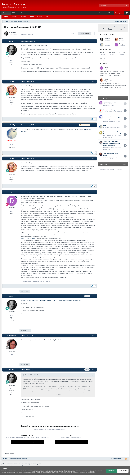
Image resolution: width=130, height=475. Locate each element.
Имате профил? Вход (106, 13)
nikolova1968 (107, 104)
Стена (15, 12)
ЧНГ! (104, 126)
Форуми (6, 16)
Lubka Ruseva (11, 335)
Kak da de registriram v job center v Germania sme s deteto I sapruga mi (112, 118)
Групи (46, 16)
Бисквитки (40, 465)
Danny (12, 192)
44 (11, 60)
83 (11, 211)
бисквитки (92, 470)
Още (23, 12)
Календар (14, 16)
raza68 (12, 81)
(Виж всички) (122, 164)
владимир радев (108, 135)
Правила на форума (69, 470)
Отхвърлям (123, 470)
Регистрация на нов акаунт (27, 442)
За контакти (32, 465)
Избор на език (5, 465)
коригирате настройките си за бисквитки (47, 472)
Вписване (71, 442)
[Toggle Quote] (23, 375)
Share (74, 33)
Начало (6, 12)
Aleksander (106, 111)
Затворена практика (109, 102)
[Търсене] (108, 5)
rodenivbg (12, 125)
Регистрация (119, 12)
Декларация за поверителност (20, 465)
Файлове (23, 16)
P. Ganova (105, 157)
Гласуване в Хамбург (109, 110)
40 (11, 101)
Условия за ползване (38, 470)
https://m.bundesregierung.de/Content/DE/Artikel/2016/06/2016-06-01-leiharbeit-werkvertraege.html (51, 300)
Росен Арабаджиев (108, 147)
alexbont (14, 32)
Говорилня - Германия (26, 34)
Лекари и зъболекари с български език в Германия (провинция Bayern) (111, 143)
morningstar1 (42, 375)
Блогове (39, 16)
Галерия (31, 16)
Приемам (111, 470)
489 (11, 144)
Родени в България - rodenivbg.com (10, 463)
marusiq (105, 121)
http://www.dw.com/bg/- (28, 238)
